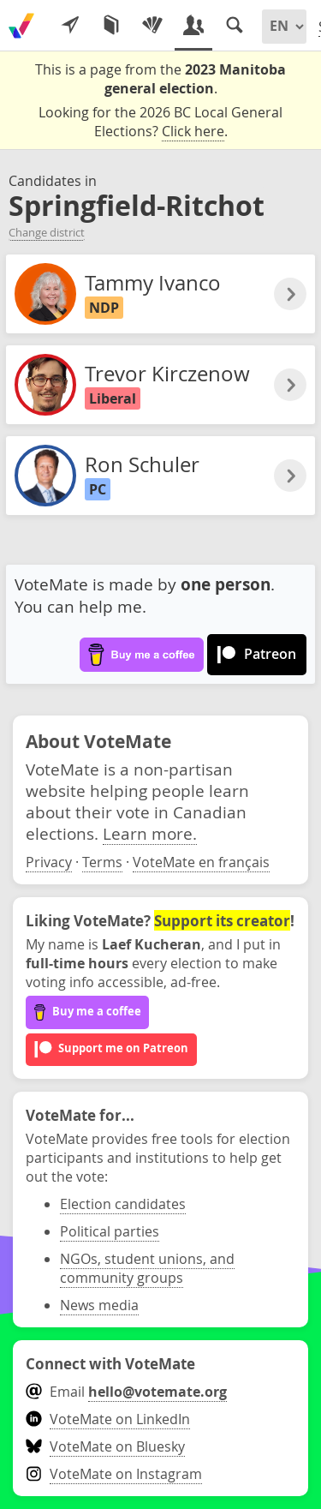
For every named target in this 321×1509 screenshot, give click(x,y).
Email (126, 1391)
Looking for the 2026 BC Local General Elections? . (160, 122)
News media (99, 1305)
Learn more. (150, 833)
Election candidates (123, 1204)
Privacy (49, 862)
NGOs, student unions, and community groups (147, 1268)
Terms (102, 862)
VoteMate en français (201, 862)
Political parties (109, 1231)
